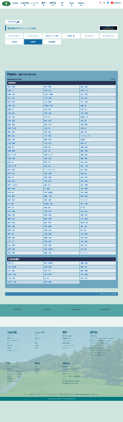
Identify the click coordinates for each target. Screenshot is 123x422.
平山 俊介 (84, 218)
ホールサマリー (89, 36)
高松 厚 (11, 182)
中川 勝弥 (84, 194)
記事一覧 (9, 390)
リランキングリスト (68, 362)
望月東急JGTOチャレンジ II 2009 (29, 28)
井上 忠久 (12, 99)
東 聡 (83, 214)
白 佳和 (11, 210)
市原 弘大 (48, 91)
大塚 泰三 (12, 115)
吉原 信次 (12, 258)
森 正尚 (84, 238)
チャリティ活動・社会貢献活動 (71, 397)
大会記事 (14, 42)
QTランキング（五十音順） (15, 395)
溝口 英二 (84, 234)
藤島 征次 (12, 226)
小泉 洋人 (48, 146)
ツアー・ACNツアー (13, 362)
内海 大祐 (12, 107)
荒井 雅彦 (48, 87)
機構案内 (65, 388)
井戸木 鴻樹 (49, 95)
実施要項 (9, 400)
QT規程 (9, 397)
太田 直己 (48, 111)
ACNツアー (10, 359)
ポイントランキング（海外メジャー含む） (102, 359)
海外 (36, 364)
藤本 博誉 (48, 226)
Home (17, 3)
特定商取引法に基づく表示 (70, 404)
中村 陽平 (12, 202)
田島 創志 (12, 186)
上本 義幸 (48, 103)
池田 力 (11, 91)
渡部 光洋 (48, 262)
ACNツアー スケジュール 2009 (103, 304)
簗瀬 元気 (48, 246)
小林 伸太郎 (12, 276)
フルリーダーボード (14, 36)
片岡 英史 (12, 123)
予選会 (9, 369)
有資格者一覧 (66, 359)
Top (36, 388)
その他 (37, 366)
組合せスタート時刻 (52, 36)
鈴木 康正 (12, 174)
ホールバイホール (33, 36)
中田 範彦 (84, 284)
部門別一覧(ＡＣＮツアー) (97, 369)
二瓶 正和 (12, 288)
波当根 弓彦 (49, 210)
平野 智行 (48, 218)
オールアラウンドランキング (98, 364)
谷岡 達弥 (84, 186)
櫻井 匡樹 (84, 154)
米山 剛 (84, 258)
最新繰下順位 (66, 364)
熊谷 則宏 (12, 142)
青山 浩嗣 (12, 87)
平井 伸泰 (12, 218)
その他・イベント (12, 371)
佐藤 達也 (84, 158)
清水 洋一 (48, 166)
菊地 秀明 (12, 135)
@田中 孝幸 (12, 284)
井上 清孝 (84, 95)
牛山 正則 (84, 103)
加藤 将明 (84, 272)
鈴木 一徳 (84, 170)
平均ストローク (94, 366)
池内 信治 (84, 87)
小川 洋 (47, 119)
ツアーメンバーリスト (69, 366)
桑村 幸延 (48, 142)
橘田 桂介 (12, 138)
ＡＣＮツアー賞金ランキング (98, 374)
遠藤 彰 (84, 107)
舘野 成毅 (84, 280)
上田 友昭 (48, 99)
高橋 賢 (84, 178)
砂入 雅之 (84, 174)
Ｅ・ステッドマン (50, 174)
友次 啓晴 (84, 190)
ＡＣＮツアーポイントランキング (99, 371)
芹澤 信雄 (48, 178)
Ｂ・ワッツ (84, 262)
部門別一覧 (71, 36)
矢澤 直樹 (48, 242)
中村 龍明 (84, 198)
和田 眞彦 (48, 292)
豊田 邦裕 (12, 194)
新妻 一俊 (48, 202)
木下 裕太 (48, 138)
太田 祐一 (84, 111)
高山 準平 (84, 182)
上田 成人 (84, 99)
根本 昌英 (48, 206)
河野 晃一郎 (12, 131)
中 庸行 (47, 194)
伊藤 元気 (12, 95)
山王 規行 (12, 280)
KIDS (36, 369)
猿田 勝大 (84, 162)
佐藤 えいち (49, 158)
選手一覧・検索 (67, 357)
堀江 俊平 (48, 230)
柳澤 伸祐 (12, 246)
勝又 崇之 (48, 123)
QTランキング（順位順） (14, 392)
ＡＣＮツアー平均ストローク (98, 376)
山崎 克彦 (48, 250)
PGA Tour (10, 366)
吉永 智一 (84, 254)
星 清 (46, 288)
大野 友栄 (48, 115)
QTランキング (67, 369)
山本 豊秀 (12, 254)
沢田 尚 (11, 166)
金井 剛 (84, 123)
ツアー (9, 357)
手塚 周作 (48, 284)
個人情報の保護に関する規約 (71, 402)
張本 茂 (11, 214)
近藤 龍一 (48, 150)
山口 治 (11, 250)
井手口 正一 (85, 91)
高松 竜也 (48, 182)
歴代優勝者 (52, 42)
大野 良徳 (84, 115)
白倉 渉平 (84, 166)
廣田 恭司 (12, 222)
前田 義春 (48, 234)
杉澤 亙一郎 (12, 170)
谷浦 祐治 (48, 186)
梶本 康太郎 (49, 272)
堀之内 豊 (84, 230)
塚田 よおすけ (13, 190)
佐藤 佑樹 (12, 162)
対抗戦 (37, 392)
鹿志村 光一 (85, 119)
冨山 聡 (47, 190)
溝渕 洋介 (12, 238)
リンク (64, 400)
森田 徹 (11, 242)
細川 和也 (12, 230)
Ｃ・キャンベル (86, 138)
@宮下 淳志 (12, 292)
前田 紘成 (12, 234)
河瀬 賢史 (84, 127)
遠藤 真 (11, 111)
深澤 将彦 (48, 222)
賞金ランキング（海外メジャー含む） (101, 362)
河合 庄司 (48, 127)
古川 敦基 (84, 226)
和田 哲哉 (12, 262)
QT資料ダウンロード (13, 402)
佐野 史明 (48, 162)
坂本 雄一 (48, 154)
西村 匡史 (12, 206)
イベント (37, 395)
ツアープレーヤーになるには (71, 392)
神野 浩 (84, 146)
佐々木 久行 (12, 158)
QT (8, 364)
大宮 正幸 (12, 119)
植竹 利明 (12, 103)
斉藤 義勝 (12, 154)
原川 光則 (84, 210)
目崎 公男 (48, 238)
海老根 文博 (49, 107)
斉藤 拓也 (84, 150)
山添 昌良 (84, 250)
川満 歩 (84, 131)
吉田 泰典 (48, 254)
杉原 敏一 (48, 170)
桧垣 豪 (47, 214)
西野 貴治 (84, 202)
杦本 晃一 (48, 280)
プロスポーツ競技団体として (71, 390)
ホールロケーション (109, 36)
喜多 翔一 (84, 135)
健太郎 (83, 142)
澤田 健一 (84, 276)
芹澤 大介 (12, 178)
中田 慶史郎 (49, 198)
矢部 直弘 (84, 246)
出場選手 (33, 42)
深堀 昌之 (84, 222)
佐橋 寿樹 (48, 276)
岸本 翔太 (48, 135)
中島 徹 (11, 198)
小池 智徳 (12, 146)
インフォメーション (13, 388)
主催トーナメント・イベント (71, 395)
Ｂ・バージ (84, 206)
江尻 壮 (11, 272)
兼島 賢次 (12, 127)
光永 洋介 (84, 288)
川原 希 (47, 131)
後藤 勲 (11, 150)
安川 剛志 (84, 242)
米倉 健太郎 (49, 258)
